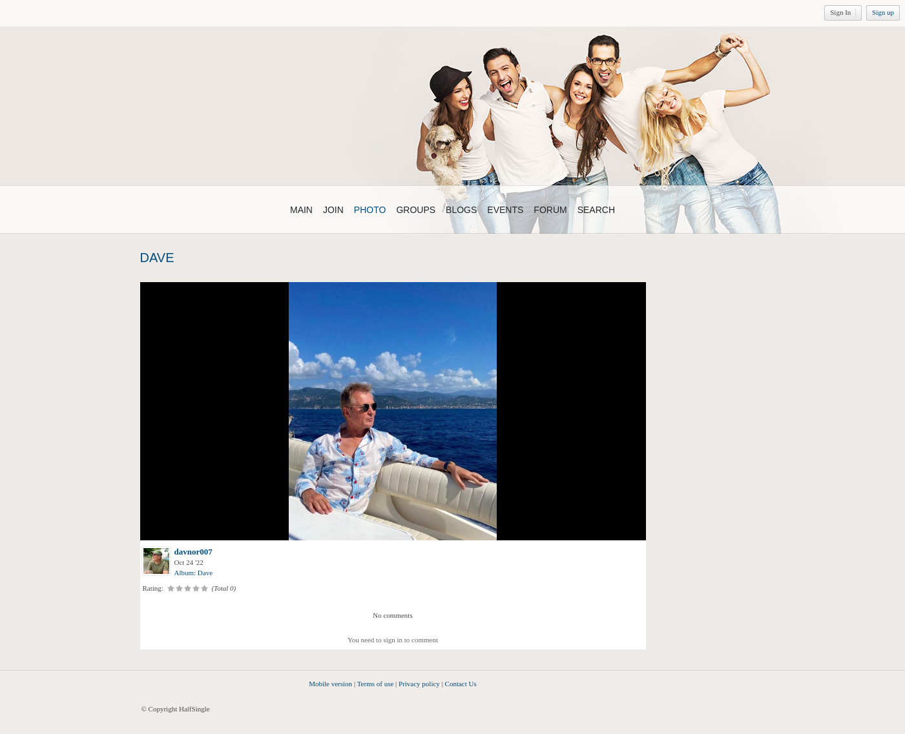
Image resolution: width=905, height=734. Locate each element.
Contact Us (461, 684)
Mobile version (330, 684)
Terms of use (375, 684)
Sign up (883, 12)
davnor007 (193, 551)
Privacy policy (419, 684)
